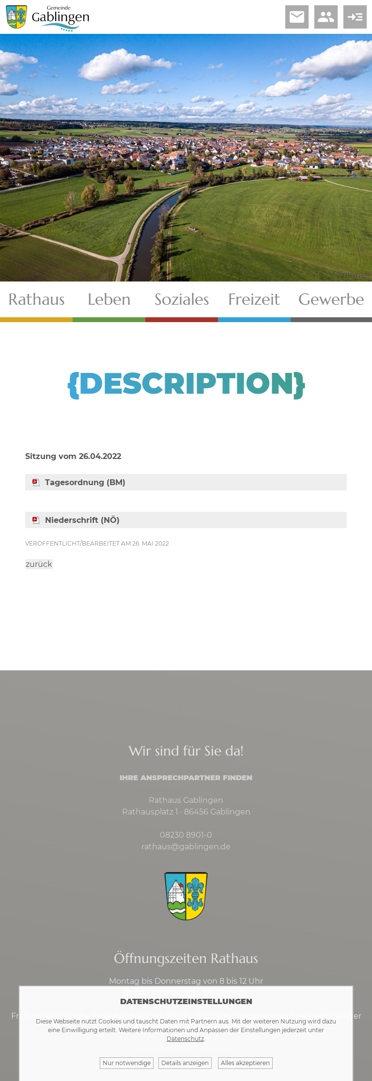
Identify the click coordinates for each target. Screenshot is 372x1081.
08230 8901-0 (186, 835)
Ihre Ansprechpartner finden (186, 777)
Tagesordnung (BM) (85, 482)
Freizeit (254, 299)
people (326, 17)
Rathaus (36, 299)
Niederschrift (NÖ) (82, 520)
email (297, 17)
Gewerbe (331, 299)
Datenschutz (185, 1038)
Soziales (182, 299)
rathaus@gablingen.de (186, 846)
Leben (109, 299)
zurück (39, 564)
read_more (355, 17)
